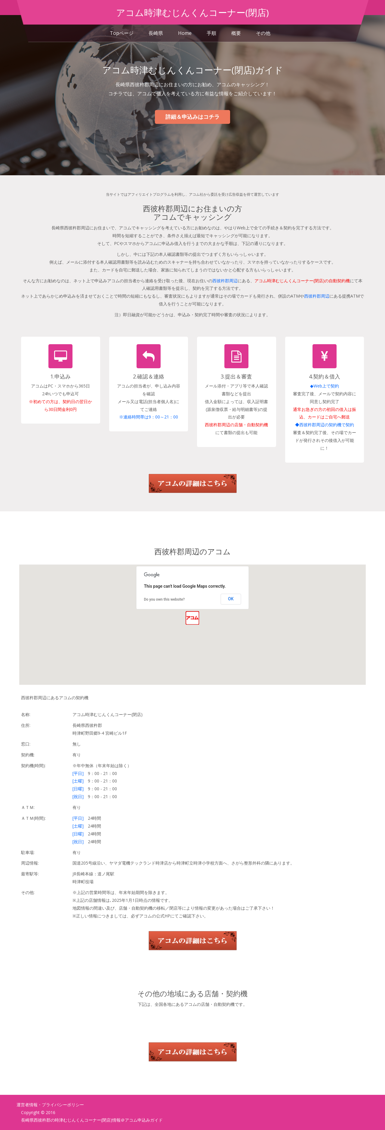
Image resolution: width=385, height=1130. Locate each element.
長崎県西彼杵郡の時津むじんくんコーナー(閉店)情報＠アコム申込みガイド (92, 1120)
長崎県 (156, 33)
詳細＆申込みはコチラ (192, 116)
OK (231, 598)
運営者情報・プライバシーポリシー (50, 1104)
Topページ (122, 33)
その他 (263, 33)
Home (185, 33)
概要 (236, 33)
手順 (211, 33)
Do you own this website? (164, 599)
